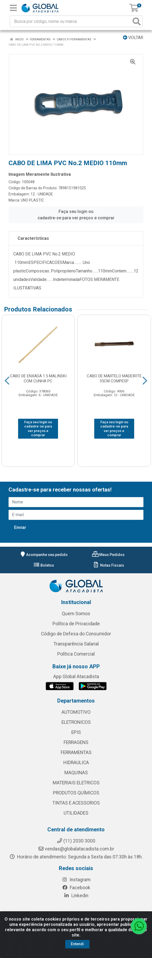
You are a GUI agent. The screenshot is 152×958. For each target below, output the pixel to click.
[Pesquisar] (136, 21)
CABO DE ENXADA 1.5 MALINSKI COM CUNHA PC (38, 378)
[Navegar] (7, 381)
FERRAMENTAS (76, 752)
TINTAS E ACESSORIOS (76, 803)
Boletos (43, 565)
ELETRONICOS (76, 722)
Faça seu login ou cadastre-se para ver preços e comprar (76, 214)
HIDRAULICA (76, 762)
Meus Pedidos (108, 555)
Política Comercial (76, 654)
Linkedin (76, 895)
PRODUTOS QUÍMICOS (76, 793)
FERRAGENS (76, 742)
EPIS (76, 732)
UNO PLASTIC (32, 200)
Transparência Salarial (76, 644)
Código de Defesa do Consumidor (76, 633)
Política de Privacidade (76, 623)
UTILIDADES (76, 813)
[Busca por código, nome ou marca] (70, 21)
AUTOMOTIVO (76, 712)
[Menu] (13, 8)
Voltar (133, 37)
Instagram (76, 879)
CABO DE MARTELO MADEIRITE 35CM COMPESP (114, 378)
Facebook (76, 887)
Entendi (77, 944)
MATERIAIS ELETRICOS (76, 782)
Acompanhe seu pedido (44, 555)
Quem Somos (76, 613)
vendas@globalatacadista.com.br (76, 849)
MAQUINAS (76, 772)
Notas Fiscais (108, 565)
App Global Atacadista (76, 676)
